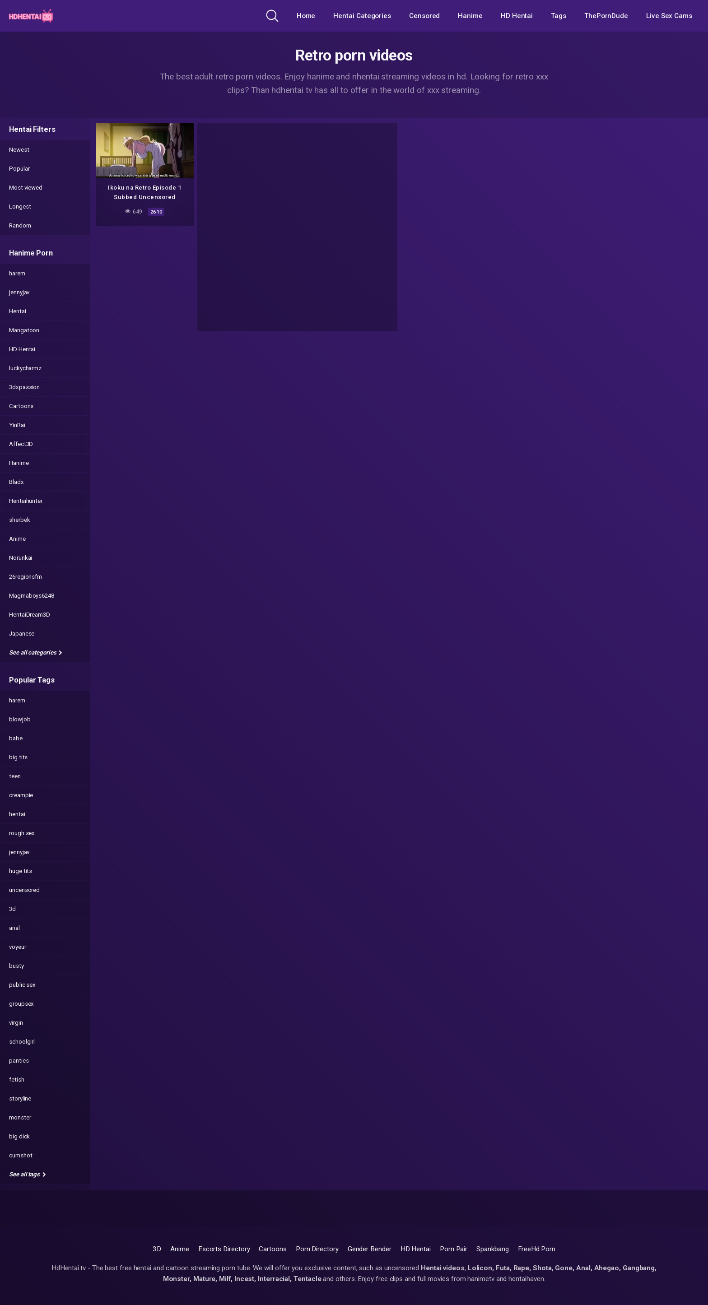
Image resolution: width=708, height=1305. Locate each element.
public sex (22, 984)
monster (20, 1117)
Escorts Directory (224, 1249)
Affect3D (21, 444)
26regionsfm (25, 576)
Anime (17, 538)
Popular (19, 168)
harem (17, 273)
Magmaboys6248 (31, 595)
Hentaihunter (25, 500)
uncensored (24, 890)
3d (12, 909)
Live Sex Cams (669, 16)
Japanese (21, 633)
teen (15, 776)
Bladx (16, 481)
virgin (16, 1022)
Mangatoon (24, 330)
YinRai (17, 425)
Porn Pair (453, 1249)
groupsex (21, 1003)
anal (14, 927)
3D (157, 1249)
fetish (16, 1079)
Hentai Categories (362, 16)
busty (16, 965)
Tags (558, 16)
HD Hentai (517, 16)
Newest (19, 149)
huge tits (20, 871)
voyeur (17, 946)
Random (20, 225)
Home (306, 16)
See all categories (35, 652)
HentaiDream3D (29, 614)
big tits (18, 757)
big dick (19, 1136)
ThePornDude (606, 16)
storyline (20, 1098)
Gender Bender (369, 1249)
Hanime (470, 16)
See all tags (27, 1174)
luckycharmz (25, 368)
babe (16, 738)
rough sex (22, 833)
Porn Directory (317, 1249)
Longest (20, 206)
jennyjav (19, 292)
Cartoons (21, 406)
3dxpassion (24, 387)
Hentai (17, 311)
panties (18, 1060)
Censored (424, 16)
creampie (21, 795)
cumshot (20, 1155)
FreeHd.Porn (536, 1249)
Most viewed (25, 187)
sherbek (19, 519)
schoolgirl (22, 1041)
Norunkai (20, 557)
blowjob (19, 719)
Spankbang (492, 1249)
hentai (17, 814)
